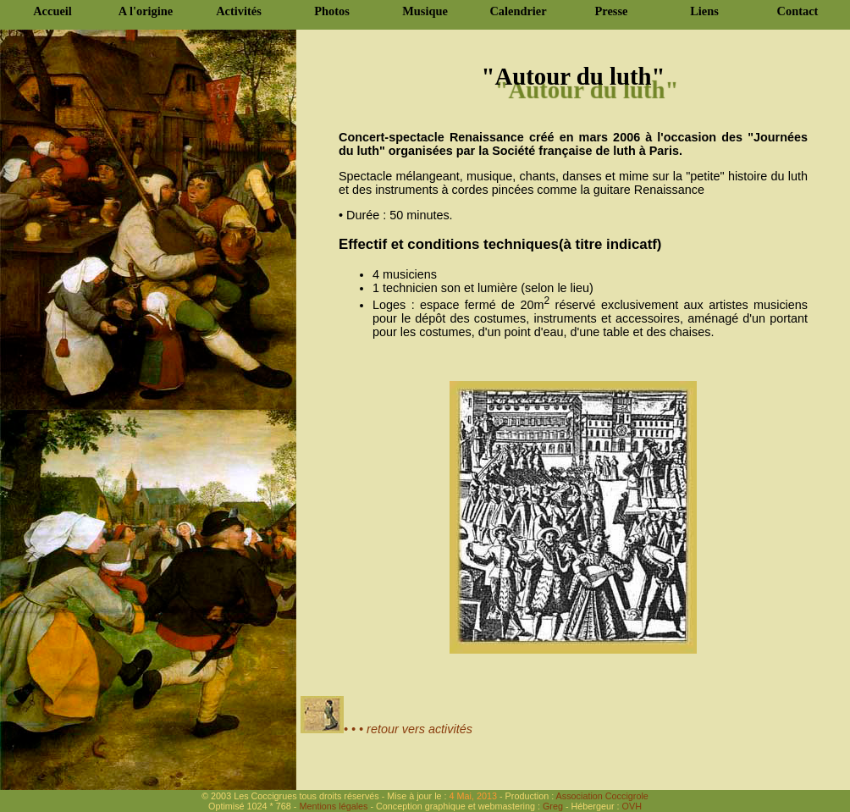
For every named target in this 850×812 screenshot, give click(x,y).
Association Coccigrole (601, 796)
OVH (631, 806)
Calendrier (517, 11)
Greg (553, 806)
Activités (239, 11)
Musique (425, 11)
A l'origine (146, 11)
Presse (611, 11)
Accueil (52, 11)
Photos (332, 11)
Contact (798, 11)
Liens (704, 11)
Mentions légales (333, 806)
